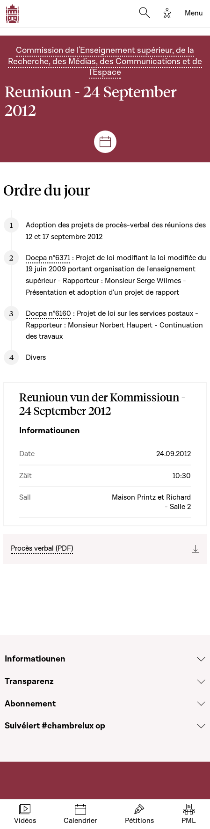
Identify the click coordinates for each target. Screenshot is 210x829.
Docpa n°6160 (48, 313)
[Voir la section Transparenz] (201, 681)
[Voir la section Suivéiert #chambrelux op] (201, 726)
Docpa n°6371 (48, 257)
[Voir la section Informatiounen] (201, 659)
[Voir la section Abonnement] (201, 703)
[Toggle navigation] (194, 13)
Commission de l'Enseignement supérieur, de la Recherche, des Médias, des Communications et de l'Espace (105, 61)
